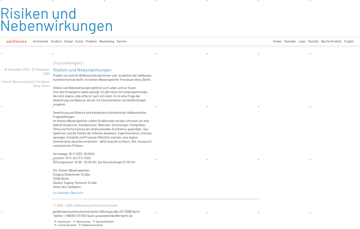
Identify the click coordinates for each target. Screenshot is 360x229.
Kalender (290, 41)
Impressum (62, 221)
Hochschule (40, 41)
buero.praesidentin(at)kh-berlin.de (110, 216)
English (349, 41)
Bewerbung (106, 41)
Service (122, 41)
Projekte (91, 41)
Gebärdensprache (90, 224)
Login (302, 41)
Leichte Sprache (64, 224)
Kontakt (313, 41)
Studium (56, 41)
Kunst (79, 41)
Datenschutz (81, 221)
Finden (277, 41)
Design (68, 41)
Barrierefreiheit (331, 41)
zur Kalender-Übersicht (68, 193)
